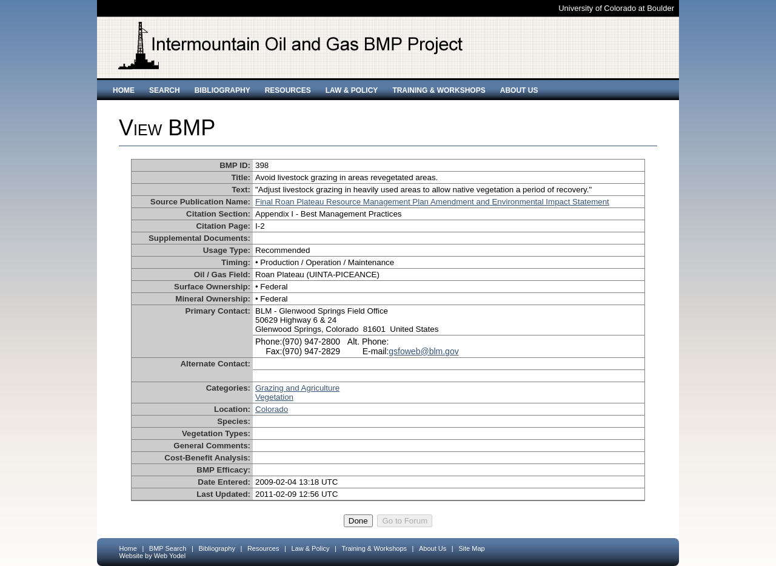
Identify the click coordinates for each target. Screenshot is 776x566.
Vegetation (274, 397)
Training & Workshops (438, 90)
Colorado (271, 409)
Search (164, 90)
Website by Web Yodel (152, 555)
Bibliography (222, 90)
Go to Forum (404, 520)
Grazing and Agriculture (297, 387)
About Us (519, 90)
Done (358, 520)
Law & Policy (352, 90)
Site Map (471, 548)
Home (124, 90)
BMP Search (168, 548)
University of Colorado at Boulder (616, 8)
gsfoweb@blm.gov (423, 351)
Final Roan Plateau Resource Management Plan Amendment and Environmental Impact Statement (432, 201)
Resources (288, 90)
